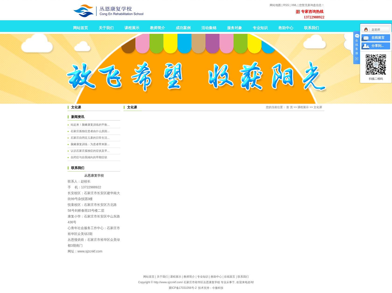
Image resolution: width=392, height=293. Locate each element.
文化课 (318, 107)
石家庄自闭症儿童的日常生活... (90, 137)
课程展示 (131, 28)
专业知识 (260, 28)
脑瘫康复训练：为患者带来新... (90, 144)
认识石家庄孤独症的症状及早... (90, 150)
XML (294, 5)
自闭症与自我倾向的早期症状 (89, 157)
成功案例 (183, 28)
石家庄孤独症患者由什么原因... (90, 131)
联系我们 (311, 28)
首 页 (289, 107)
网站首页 (80, 28)
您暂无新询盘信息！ (311, 5)
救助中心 (285, 28)
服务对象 (234, 28)
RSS (286, 5)
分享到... (377, 46)
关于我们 (106, 28)
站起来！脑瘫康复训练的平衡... (90, 124)
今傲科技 (217, 288)
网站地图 (275, 5)
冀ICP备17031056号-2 (183, 288)
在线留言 (229, 276)
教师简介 (157, 28)
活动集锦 (208, 28)
